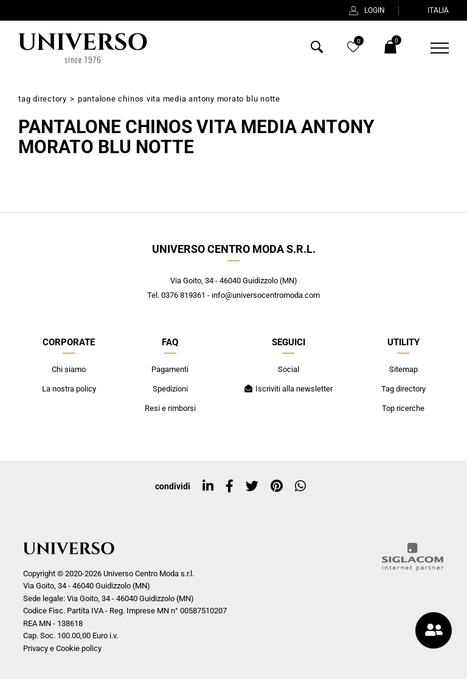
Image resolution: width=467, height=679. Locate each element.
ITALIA (430, 10)
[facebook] (230, 486)
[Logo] (82, 48)
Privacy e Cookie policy (62, 648)
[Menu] (432, 48)
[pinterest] (277, 486)
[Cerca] (317, 49)
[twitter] (252, 486)
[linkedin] (207, 486)
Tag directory (42, 98)
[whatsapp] (300, 486)
